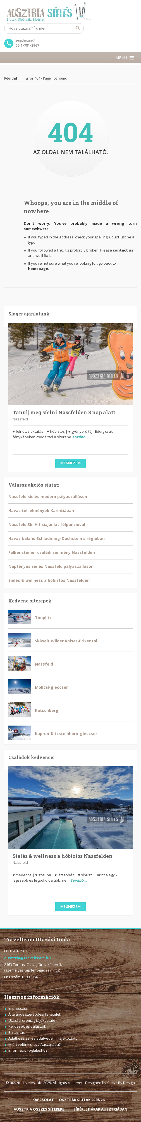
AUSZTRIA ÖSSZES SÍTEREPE (39, 1109)
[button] (121, 57)
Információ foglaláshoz (27, 1050)
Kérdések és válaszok (27, 1026)
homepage (38, 268)
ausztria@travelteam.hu (27, 957)
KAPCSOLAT (43, 1099)
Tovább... (80, 436)
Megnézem (70, 463)
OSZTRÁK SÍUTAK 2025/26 (81, 1099)
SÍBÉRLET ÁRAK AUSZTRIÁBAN (100, 1109)
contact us (123, 250)
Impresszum (18, 1008)
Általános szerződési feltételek (34, 1014)
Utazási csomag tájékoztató (31, 1020)
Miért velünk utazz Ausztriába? (34, 1044)
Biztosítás (16, 1032)
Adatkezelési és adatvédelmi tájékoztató (43, 1038)
